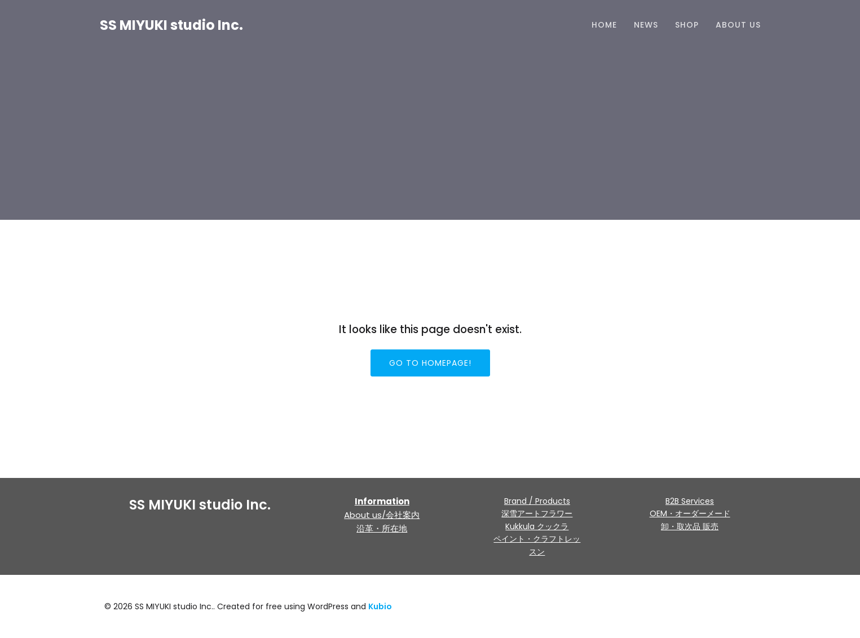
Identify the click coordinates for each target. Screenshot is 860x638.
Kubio (380, 606)
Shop (687, 25)
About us (738, 25)
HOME (604, 25)
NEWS (646, 25)
